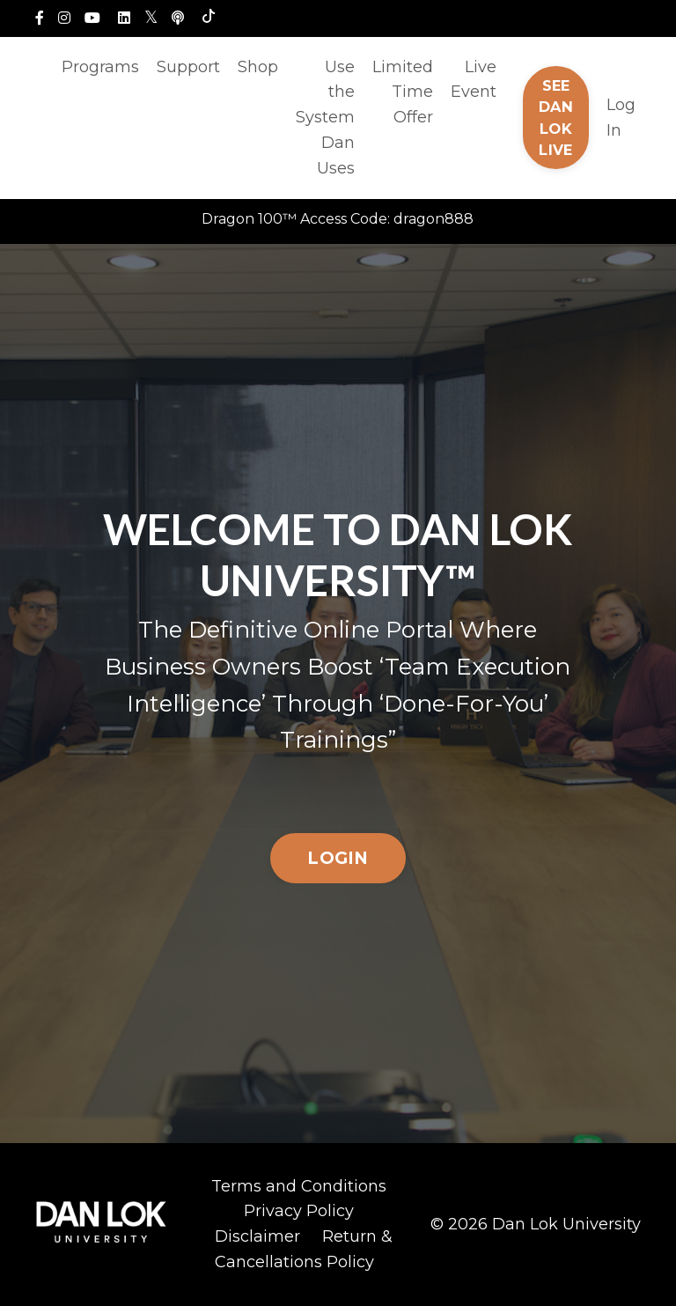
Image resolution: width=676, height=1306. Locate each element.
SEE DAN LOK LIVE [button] (556, 118)
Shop (258, 67)
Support (188, 67)
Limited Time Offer (402, 92)
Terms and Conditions (298, 1186)
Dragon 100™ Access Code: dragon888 (338, 218)
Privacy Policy (299, 1211)
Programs (100, 67)
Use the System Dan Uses (325, 117)
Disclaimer (257, 1236)
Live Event (473, 79)
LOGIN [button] (337, 857)
